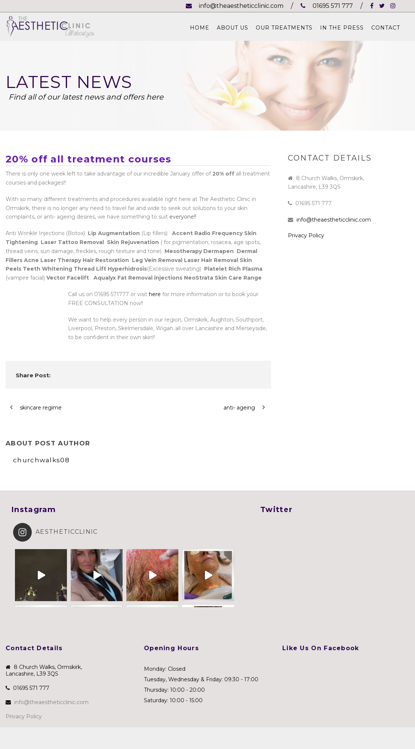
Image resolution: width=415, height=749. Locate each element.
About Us (232, 27)
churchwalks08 (41, 460)
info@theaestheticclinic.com (234, 5)
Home (199, 27)
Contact (385, 27)
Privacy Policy (306, 235)
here (155, 294)
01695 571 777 (327, 5)
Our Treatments (284, 27)
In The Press (342, 27)
